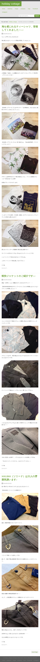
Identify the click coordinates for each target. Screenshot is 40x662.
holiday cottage (11, 3)
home (3, 8)
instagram (4, 12)
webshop (10, 8)
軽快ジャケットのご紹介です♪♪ (18, 276)
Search (37, 15)
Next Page (34, 652)
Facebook (35, 8)
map (29, 8)
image (16, 8)
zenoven (34, 658)
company (23, 8)
